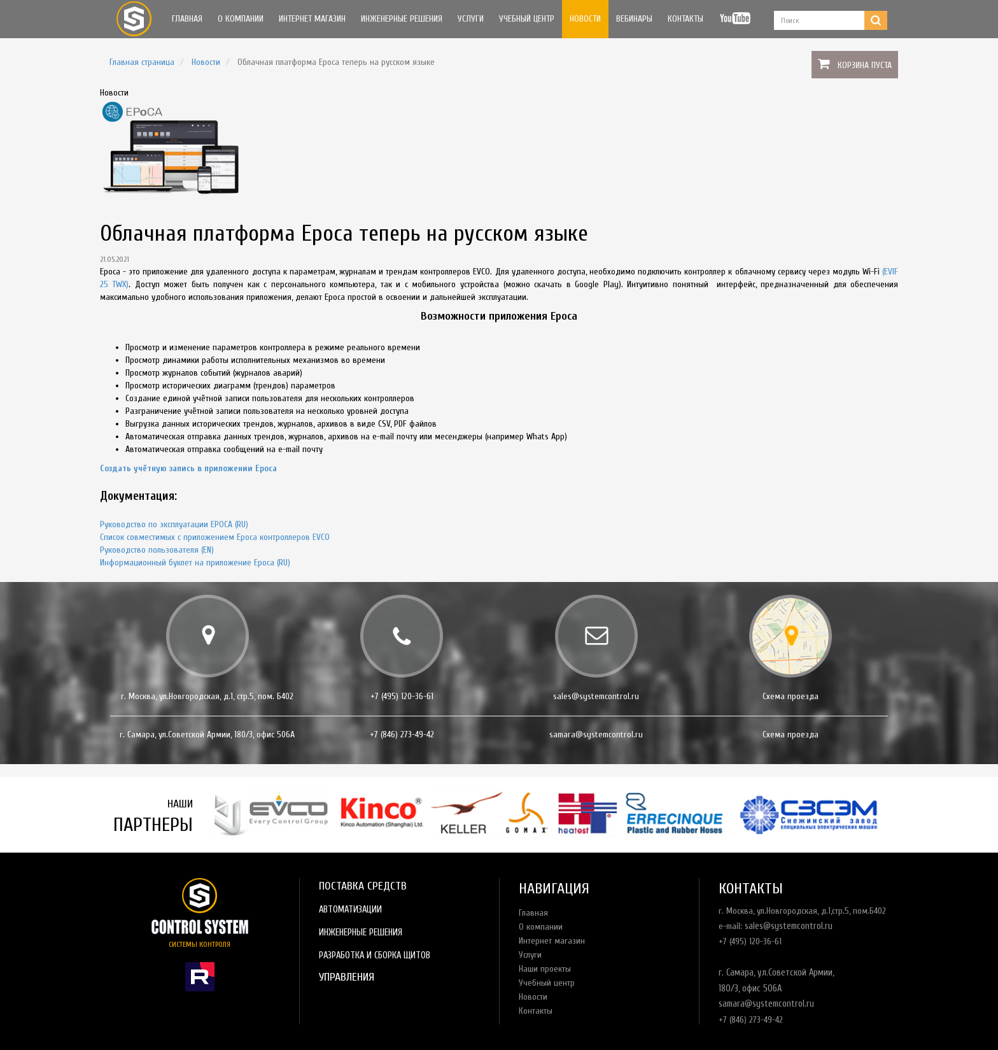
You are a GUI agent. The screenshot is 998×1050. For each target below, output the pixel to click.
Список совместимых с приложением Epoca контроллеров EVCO (215, 537)
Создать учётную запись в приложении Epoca (188, 468)
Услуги (471, 18)
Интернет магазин (312, 18)
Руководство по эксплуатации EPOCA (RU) (174, 524)
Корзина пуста (865, 65)
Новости (585, 18)
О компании (241, 18)
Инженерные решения (401, 18)
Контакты (685, 18)
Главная (187, 18)
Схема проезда (791, 696)
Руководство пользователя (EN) (157, 549)
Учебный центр (526, 18)
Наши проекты (545, 968)
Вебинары (634, 18)
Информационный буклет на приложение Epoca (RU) (195, 562)
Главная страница (141, 62)
